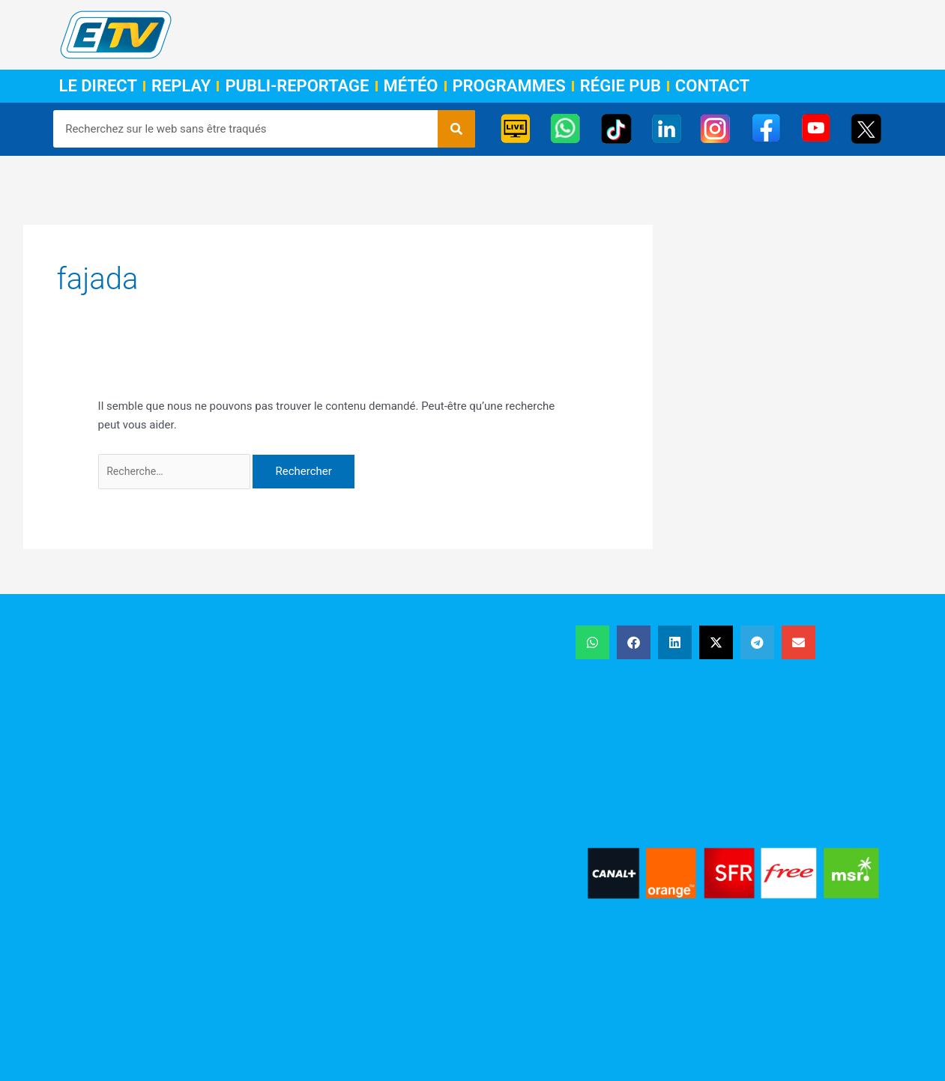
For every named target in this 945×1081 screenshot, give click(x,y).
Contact (712, 86)
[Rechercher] (456, 129)
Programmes (509, 86)
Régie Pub (620, 86)
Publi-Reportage (297, 86)
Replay (181, 86)
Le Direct (98, 86)
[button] (592, 644)
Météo (411, 86)
